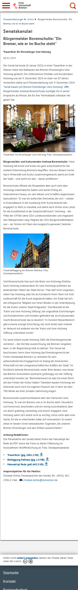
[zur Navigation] (6, 5)
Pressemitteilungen (14, 19)
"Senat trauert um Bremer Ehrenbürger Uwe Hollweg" (33, 87)
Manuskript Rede (25, 464)
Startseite (11, 573)
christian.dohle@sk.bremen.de (38, 480)
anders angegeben (27, 558)
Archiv (31, 19)
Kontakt (9, 581)
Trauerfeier (23, 455)
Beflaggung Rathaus (26, 459)
